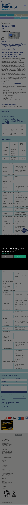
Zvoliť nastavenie (5, 253)
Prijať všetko (20, 256)
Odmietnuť (7, 256)
